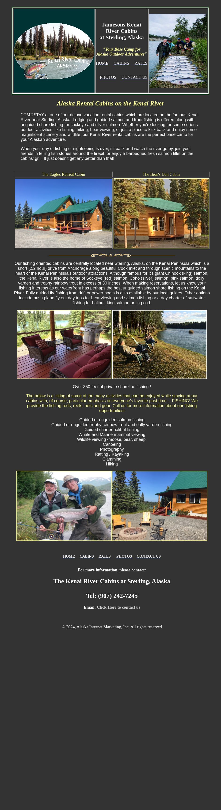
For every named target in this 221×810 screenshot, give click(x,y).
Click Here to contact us (118, 607)
